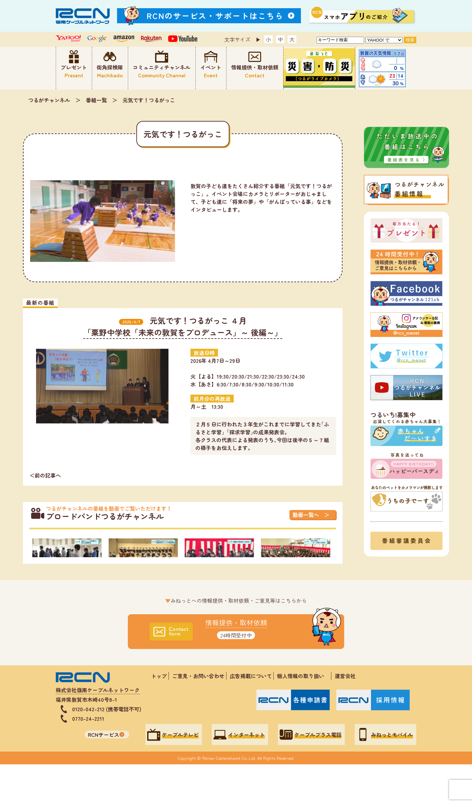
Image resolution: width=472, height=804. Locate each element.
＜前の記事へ (45, 475)
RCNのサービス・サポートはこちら (215, 15)
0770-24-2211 (88, 758)
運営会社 (345, 715)
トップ (159, 715)
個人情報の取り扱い (303, 715)
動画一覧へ (306, 515)
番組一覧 (96, 100)
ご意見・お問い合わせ (198, 715)
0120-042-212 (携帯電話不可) (106, 748)
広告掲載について (251, 715)
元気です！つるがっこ (149, 100)
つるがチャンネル (49, 100)
